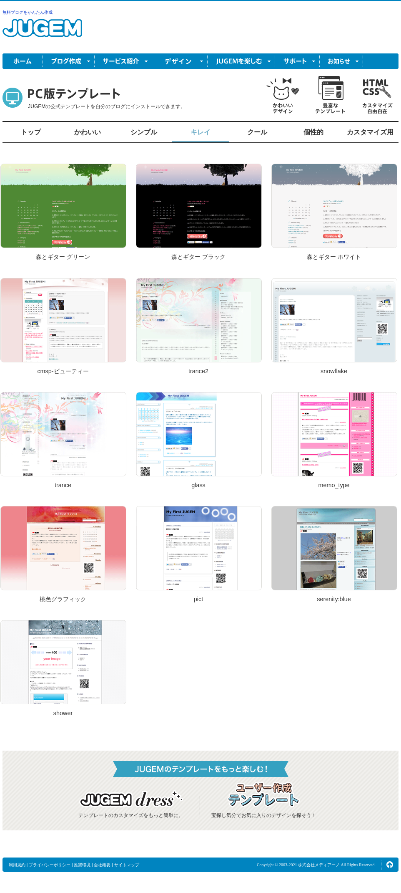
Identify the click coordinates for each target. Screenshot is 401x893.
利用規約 (17, 865)
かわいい (87, 132)
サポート (297, 61)
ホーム (23, 61)
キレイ (200, 132)
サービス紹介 (123, 61)
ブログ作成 (69, 61)
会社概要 (102, 865)
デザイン (180, 61)
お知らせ (341, 61)
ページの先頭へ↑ (389, 865)
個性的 (313, 132)
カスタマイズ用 (370, 132)
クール (257, 132)
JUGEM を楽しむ (241, 61)
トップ (31, 132)
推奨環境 (82, 865)
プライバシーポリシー (49, 865)
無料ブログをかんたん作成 (28, 12)
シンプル (143, 132)
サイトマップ (126, 865)
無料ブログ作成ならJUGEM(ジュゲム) (42, 32)
